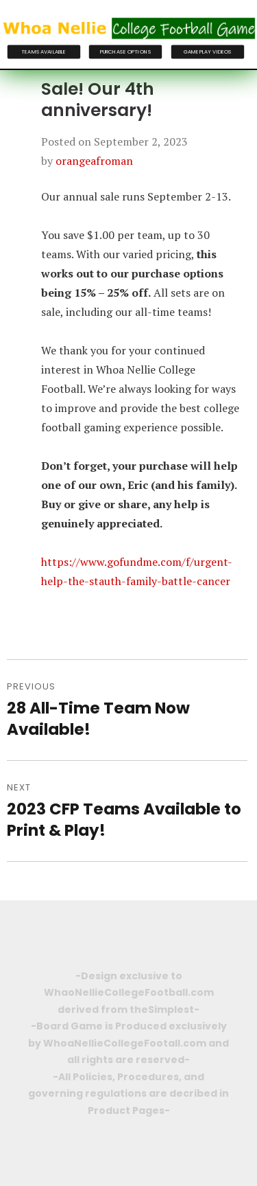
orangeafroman (94, 160)
